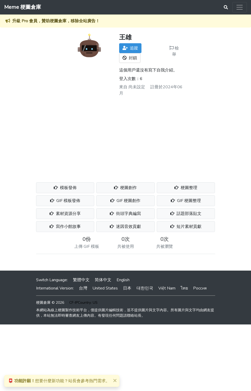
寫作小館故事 (65, 226)
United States (105, 288)
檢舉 (174, 51)
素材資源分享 (65, 213)
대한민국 (145, 288)
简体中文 (103, 280)
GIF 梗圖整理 (186, 201)
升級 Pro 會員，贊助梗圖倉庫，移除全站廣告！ (56, 21)
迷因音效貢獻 (125, 226)
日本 (127, 288)
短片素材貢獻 (185, 226)
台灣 (83, 288)
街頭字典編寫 (125, 213)
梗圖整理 (185, 188)
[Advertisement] (125, 137)
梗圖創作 (125, 188)
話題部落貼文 (185, 213)
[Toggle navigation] (239, 7)
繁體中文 (81, 280)
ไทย (184, 288)
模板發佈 (65, 188)
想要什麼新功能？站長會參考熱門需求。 (59, 381)
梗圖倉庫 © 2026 (50, 302)
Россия (200, 288)
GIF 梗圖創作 (125, 201)
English (123, 280)
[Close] (114, 380)
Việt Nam (166, 288)
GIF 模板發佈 (65, 201)
